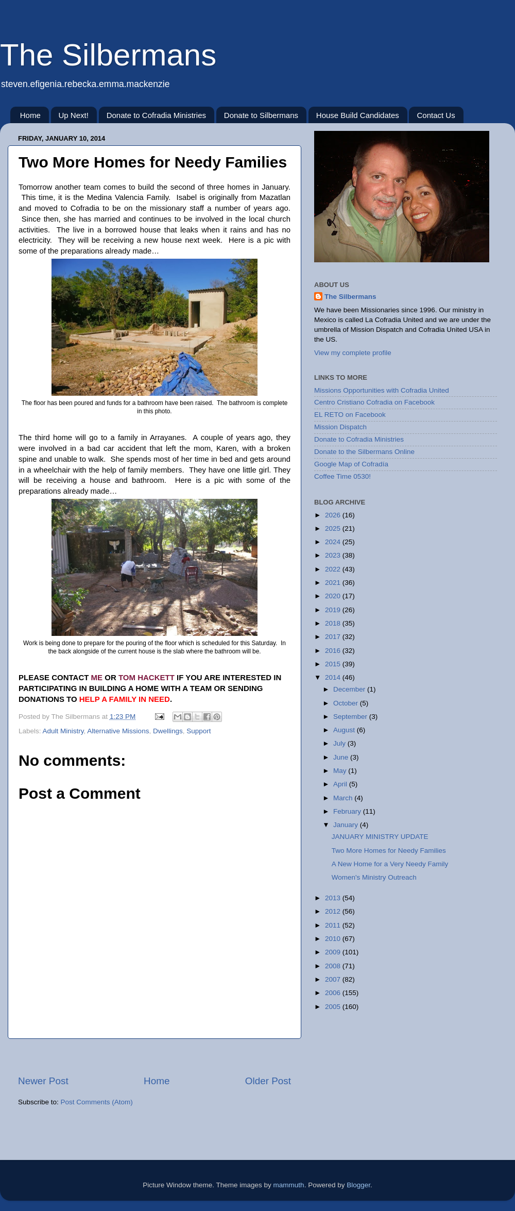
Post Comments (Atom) (97, 1102)
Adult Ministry (63, 731)
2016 (333, 650)
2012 (333, 911)
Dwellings (168, 731)
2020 (333, 596)
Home (30, 115)
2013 (333, 898)
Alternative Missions (118, 731)
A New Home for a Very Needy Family (390, 864)
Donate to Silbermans (261, 115)
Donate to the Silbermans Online (364, 452)
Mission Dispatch (340, 427)
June (341, 757)
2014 (333, 677)
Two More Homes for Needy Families (389, 850)
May (340, 771)
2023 (333, 555)
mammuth (288, 1185)
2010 (333, 939)
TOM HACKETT (146, 677)
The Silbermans (108, 55)
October (346, 703)
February (348, 811)
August (345, 730)
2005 (333, 1007)
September (351, 716)
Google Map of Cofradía (351, 464)
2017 (333, 637)
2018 (333, 623)
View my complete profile (352, 353)
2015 (333, 664)
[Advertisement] (154, 1057)
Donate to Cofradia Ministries (156, 115)
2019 (333, 610)
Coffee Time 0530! (342, 476)
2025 (333, 528)
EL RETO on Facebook (350, 414)
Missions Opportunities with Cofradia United (381, 390)
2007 (333, 979)
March (343, 798)
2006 (333, 993)
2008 (333, 966)
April (341, 784)
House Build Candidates (357, 115)
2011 (333, 925)
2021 (333, 582)
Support (198, 731)
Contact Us (436, 115)
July (340, 743)
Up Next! (74, 115)
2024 (333, 542)
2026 (333, 515)
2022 (333, 569)
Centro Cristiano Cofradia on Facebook (374, 402)
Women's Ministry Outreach (374, 877)
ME (97, 677)
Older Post (268, 1080)
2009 (333, 952)
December (350, 689)
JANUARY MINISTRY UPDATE (380, 836)
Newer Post (43, 1080)
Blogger (358, 1185)
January (346, 825)
